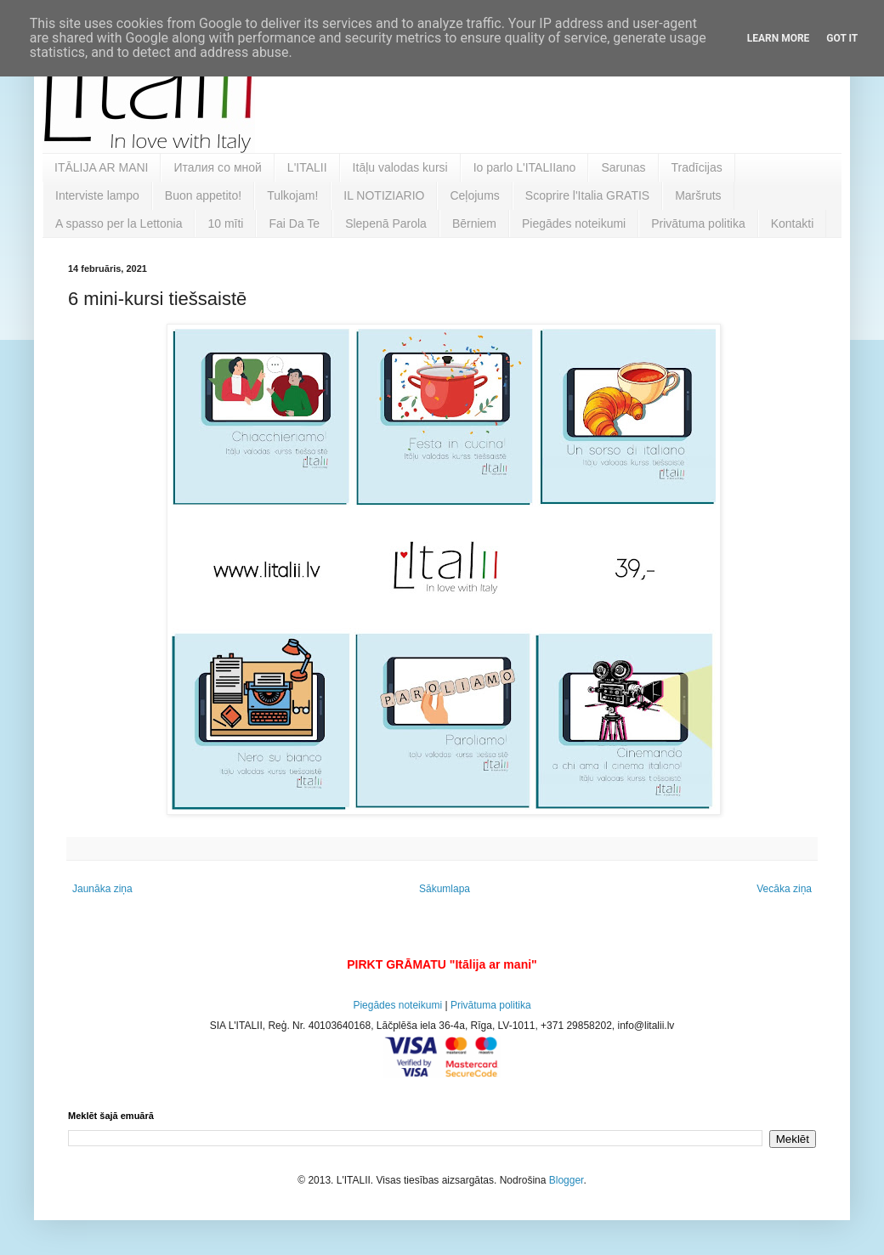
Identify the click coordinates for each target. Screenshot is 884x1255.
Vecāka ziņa (784, 889)
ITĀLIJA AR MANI (101, 167)
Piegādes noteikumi (574, 223)
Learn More (778, 38)
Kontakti (792, 223)
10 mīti (225, 223)
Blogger (566, 1180)
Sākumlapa (444, 889)
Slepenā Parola (386, 223)
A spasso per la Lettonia (118, 223)
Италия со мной (217, 167)
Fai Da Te (294, 223)
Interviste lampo (97, 195)
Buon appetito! (203, 195)
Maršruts (698, 195)
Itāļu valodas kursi (400, 167)
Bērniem (474, 223)
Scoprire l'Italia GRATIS (587, 195)
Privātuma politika (698, 223)
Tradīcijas (697, 167)
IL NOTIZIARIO (383, 195)
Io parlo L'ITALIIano (524, 167)
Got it (842, 38)
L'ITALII (307, 167)
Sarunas (623, 167)
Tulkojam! (292, 195)
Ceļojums (474, 195)
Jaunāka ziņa (102, 889)
